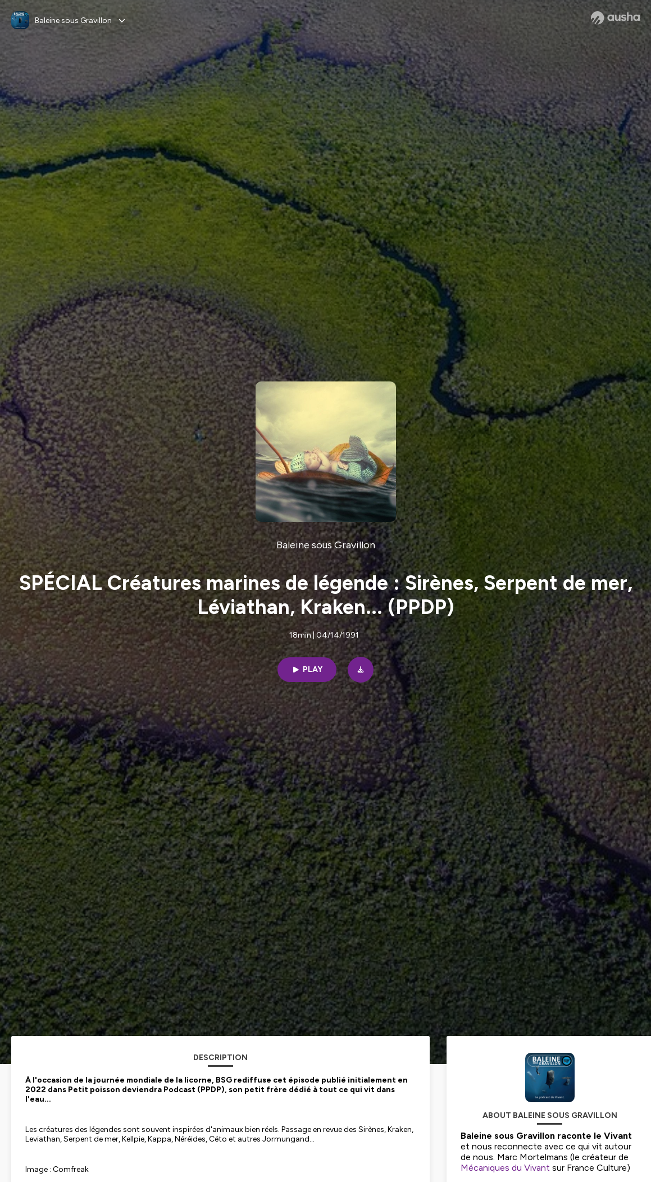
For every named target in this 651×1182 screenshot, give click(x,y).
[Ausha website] (615, 18)
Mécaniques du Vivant (505, 1167)
